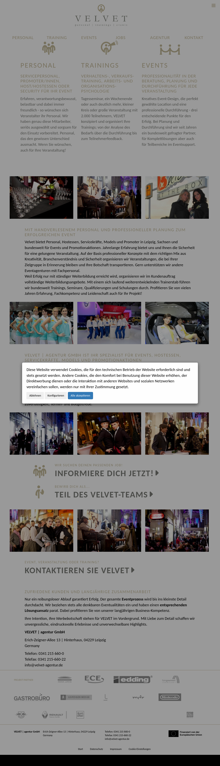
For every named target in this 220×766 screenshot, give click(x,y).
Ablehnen (35, 395)
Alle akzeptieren (80, 395)
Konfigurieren (55, 395)
